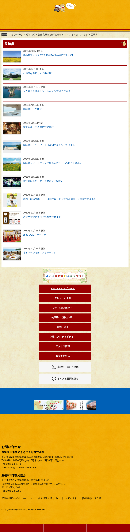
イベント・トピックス (63, 288)
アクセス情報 (63, 346)
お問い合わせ (72, 498)
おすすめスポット (78, 34)
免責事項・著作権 (92, 498)
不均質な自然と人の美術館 (37, 73)
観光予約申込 (63, 356)
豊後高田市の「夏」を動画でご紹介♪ (42, 181)
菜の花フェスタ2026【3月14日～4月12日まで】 (48, 55)
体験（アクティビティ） (63, 336)
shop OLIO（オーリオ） (36, 235)
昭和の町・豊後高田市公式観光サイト (46, 34)
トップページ (16, 34)
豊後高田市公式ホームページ (16, 498)
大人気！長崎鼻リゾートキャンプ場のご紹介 (46, 91)
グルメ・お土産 (62, 298)
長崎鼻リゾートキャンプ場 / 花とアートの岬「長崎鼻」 (52, 163)
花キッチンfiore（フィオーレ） (39, 252)
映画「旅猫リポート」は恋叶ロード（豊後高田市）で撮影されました (60, 199)
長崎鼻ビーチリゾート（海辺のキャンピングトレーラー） (54, 145)
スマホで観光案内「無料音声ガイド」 (43, 217)
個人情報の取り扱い (49, 498)
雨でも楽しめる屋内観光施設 (38, 127)
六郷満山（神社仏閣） (63, 317)
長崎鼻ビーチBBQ (32, 109)
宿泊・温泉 (63, 327)
